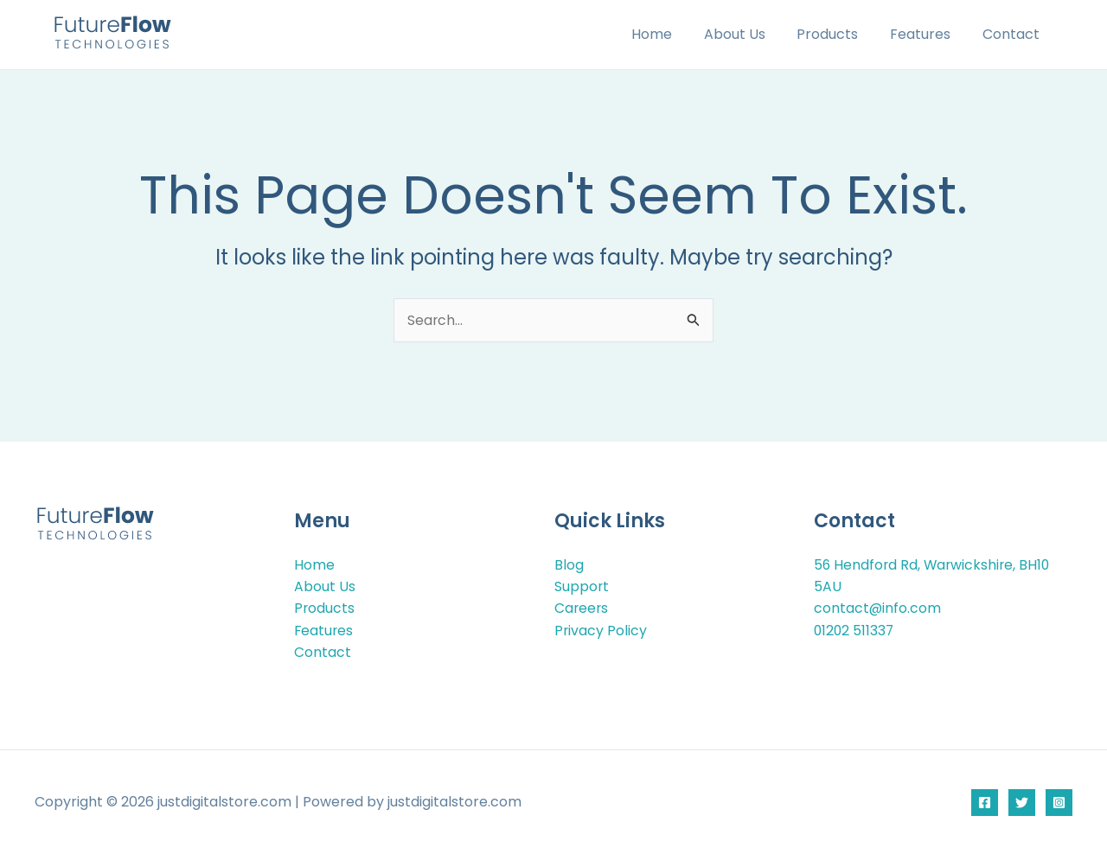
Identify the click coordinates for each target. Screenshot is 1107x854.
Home (669, 34)
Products (837, 34)
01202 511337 (855, 630)
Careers (582, 607)
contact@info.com (878, 607)
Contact (1012, 34)
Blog (569, 563)
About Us (748, 34)
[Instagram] (1059, 802)
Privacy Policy (601, 630)
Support (582, 586)
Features (926, 34)
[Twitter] (1021, 802)
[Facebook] (984, 802)
